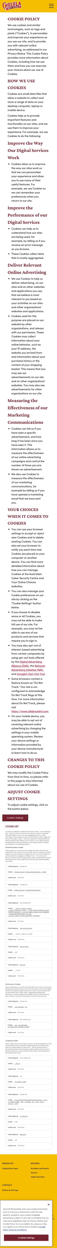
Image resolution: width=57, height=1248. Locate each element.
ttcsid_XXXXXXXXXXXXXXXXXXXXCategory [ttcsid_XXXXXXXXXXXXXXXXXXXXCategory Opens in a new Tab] (28, 1100)
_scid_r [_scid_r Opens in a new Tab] (41, 1102)
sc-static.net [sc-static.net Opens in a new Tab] (24, 1116)
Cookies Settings (15, 818)
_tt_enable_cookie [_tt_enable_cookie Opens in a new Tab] (20, 1082)
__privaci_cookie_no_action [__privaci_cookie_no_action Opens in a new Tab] (17, 910)
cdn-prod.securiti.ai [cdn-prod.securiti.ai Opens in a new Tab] (26, 928)
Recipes (35, 1163)
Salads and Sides (38, 1177)
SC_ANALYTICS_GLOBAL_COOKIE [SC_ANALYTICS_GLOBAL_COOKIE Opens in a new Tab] (18, 1027)
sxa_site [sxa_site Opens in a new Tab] (28, 914)
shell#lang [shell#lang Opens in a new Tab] (45, 912)
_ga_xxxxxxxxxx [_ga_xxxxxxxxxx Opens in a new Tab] (19, 1007)
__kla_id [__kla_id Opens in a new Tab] (17, 1063)
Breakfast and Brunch (40, 1168)
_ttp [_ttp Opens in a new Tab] (32, 1102)
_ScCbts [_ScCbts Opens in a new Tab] (43, 872)
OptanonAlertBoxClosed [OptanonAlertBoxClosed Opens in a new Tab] (33, 872)
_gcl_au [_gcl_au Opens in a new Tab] (10, 1103)
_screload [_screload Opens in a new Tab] (27, 1102)
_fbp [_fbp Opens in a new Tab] (22, 1102)
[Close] (48, 1204)
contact (7, 1185)
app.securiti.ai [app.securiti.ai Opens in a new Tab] (24, 946)
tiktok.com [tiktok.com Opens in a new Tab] (23, 1134)
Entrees (34, 1172)
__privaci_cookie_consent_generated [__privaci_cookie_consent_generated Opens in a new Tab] (20, 915)
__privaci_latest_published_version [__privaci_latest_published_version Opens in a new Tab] (38, 910)
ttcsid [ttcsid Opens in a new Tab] (45, 1100)
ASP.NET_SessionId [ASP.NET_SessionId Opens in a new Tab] (14, 912)
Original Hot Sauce (10, 1168)
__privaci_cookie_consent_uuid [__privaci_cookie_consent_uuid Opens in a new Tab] (31, 912)
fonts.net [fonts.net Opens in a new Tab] (22, 965)
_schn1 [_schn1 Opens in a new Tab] (16, 1103)
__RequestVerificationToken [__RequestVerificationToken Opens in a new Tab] (17, 914)
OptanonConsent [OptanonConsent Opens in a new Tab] (19, 872)
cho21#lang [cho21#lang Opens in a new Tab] (36, 915)
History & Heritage (10, 1190)
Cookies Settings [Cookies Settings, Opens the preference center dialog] (26, 1237)
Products (7, 1163)
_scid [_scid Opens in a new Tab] (36, 1102)
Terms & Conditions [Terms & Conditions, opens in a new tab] (18, 1229)
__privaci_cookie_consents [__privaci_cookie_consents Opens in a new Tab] (23, 908)
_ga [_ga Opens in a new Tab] (26, 1007)
